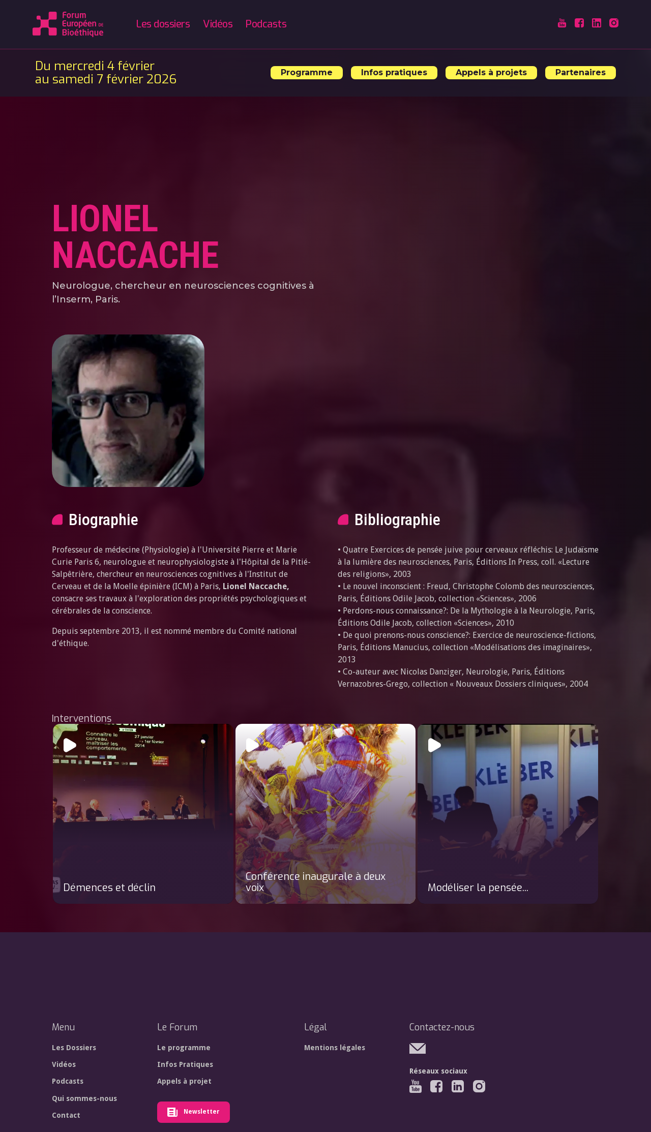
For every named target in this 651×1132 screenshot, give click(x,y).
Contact (66, 1115)
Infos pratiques (394, 72)
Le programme (184, 1048)
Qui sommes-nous (84, 1098)
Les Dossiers (74, 1048)
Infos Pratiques (185, 1064)
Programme (307, 72)
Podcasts (266, 24)
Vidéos (217, 24)
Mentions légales (334, 1048)
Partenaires (580, 72)
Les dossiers (163, 24)
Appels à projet (184, 1081)
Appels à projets (491, 72)
